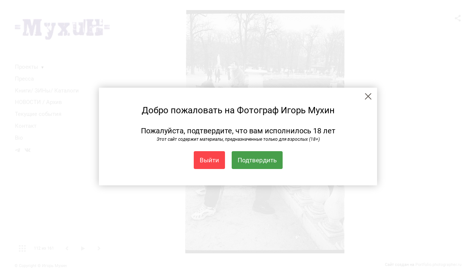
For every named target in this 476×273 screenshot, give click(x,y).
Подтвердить (257, 160)
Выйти (209, 160)
